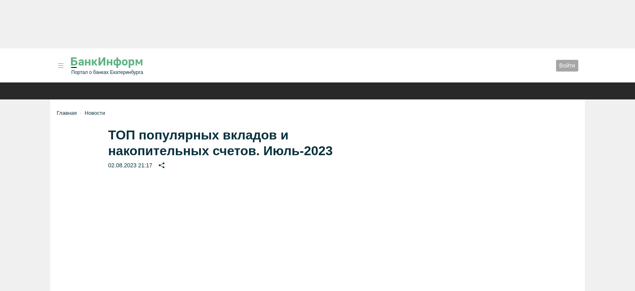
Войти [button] (567, 65)
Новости (95, 113)
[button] (61, 65)
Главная (67, 113)
